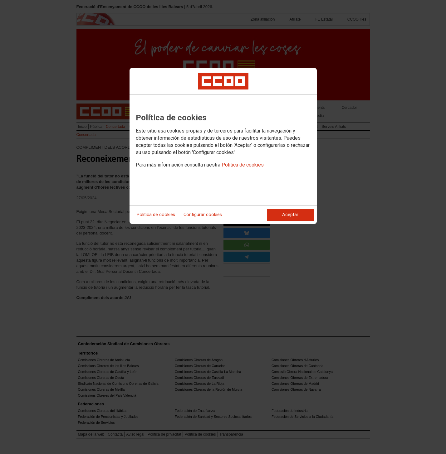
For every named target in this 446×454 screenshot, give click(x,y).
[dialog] (223, 146)
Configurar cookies (203, 214)
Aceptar (290, 214)
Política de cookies (243, 165)
